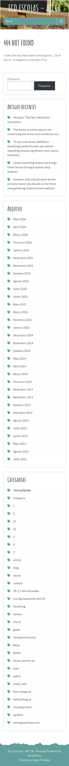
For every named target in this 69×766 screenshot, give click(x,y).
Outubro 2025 (21, 273)
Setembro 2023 (22, 413)
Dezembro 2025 (23, 258)
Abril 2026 (19, 227)
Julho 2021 (20, 459)
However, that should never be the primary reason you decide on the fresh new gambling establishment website (31, 183)
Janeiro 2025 (21, 328)
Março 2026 (20, 235)
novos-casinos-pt (24, 661)
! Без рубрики (22, 490)
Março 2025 (20, 312)
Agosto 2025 (21, 281)
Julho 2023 (20, 428)
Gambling (19, 606)
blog (16, 568)
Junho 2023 (20, 436)
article (17, 560)
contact (18, 583)
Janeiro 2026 (21, 250)
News (16, 645)
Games (17, 614)
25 (14, 529)
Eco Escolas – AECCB (34, 8)
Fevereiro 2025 (22, 320)
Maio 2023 (19, 444)
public (17, 676)
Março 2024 (20, 374)
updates (18, 715)
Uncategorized (22, 707)
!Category (19, 498)
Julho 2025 (20, 289)
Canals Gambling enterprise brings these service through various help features (32, 167)
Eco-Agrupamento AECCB (29, 599)
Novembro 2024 (23, 343)
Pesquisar (13, 79)
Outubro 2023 (21, 405)
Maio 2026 (19, 219)
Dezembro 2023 (23, 389)
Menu (9, 21)
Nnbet (17, 653)
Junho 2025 (20, 297)
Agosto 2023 (21, 420)
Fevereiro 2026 (22, 242)
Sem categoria (22, 692)
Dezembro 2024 (23, 335)
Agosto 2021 (21, 451)
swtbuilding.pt (22, 699)
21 (14, 521)
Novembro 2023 (23, 397)
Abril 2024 (19, 366)
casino (17, 575)
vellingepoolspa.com (26, 723)
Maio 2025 (19, 304)
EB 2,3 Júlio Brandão (26, 591)
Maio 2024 (19, 359)
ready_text (19, 684)
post (16, 668)
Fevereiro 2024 (22, 382)
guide (16, 630)
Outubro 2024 (21, 351)
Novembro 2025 (23, 266)
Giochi (17, 622)
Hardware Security (24, 637)
